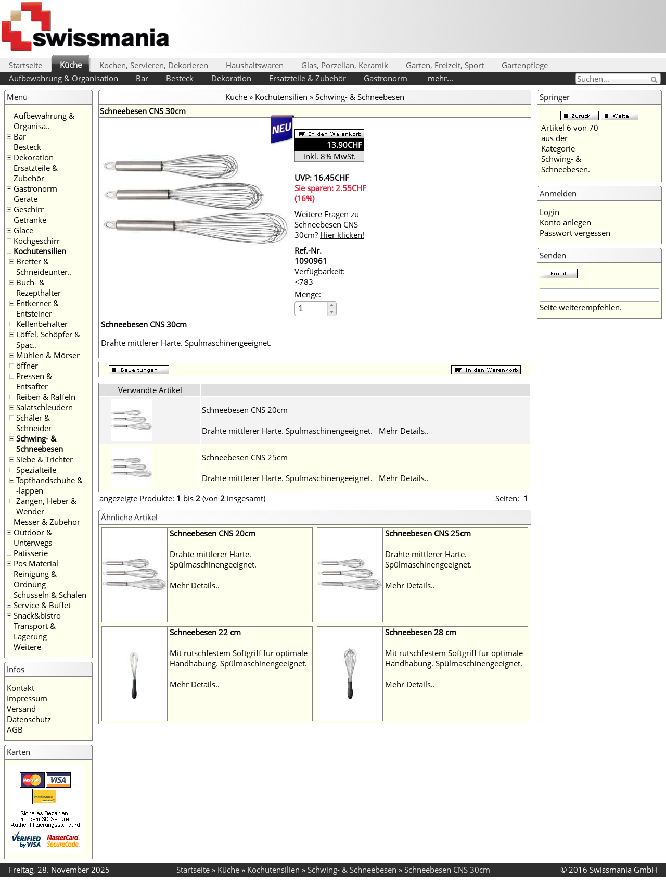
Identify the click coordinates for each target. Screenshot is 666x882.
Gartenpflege (525, 65)
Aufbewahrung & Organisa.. (44, 120)
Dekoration (231, 78)
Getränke (30, 220)
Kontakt (20, 688)
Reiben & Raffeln (45, 397)
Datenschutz (29, 719)
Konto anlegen (565, 222)
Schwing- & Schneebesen (39, 443)
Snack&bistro (37, 615)
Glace (23, 230)
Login (549, 212)
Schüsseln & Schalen (50, 594)
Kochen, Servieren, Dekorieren (153, 65)
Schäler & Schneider (34, 422)
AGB (15, 729)
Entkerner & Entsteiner (37, 308)
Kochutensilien (40, 251)
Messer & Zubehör (47, 521)
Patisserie (31, 553)
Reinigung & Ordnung (35, 579)
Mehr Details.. (404, 430)
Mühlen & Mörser (48, 355)
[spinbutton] (312, 308)
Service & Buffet (42, 605)
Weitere (27, 646)
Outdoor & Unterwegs (33, 537)
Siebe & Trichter (44, 459)
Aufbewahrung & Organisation (63, 78)
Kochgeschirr (37, 240)
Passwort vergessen (575, 233)
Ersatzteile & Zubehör (307, 78)
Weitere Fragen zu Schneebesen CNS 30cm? (329, 224)
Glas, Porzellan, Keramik (344, 65)
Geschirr (29, 209)
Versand (21, 708)
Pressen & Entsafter (34, 381)
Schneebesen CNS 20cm (245, 410)
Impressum (27, 698)
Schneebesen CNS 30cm (447, 869)
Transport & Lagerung (35, 631)
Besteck (180, 78)
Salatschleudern (44, 407)
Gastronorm (385, 78)
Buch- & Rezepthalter (38, 287)
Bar (142, 78)
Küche (71, 64)
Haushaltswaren (255, 65)
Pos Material (36, 563)
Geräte (25, 199)
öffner (27, 365)
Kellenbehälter (42, 324)
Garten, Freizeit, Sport (445, 65)
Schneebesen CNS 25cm (245, 457)
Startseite (25, 65)
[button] (331, 305)
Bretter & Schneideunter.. (44, 266)
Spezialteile (36, 469)
